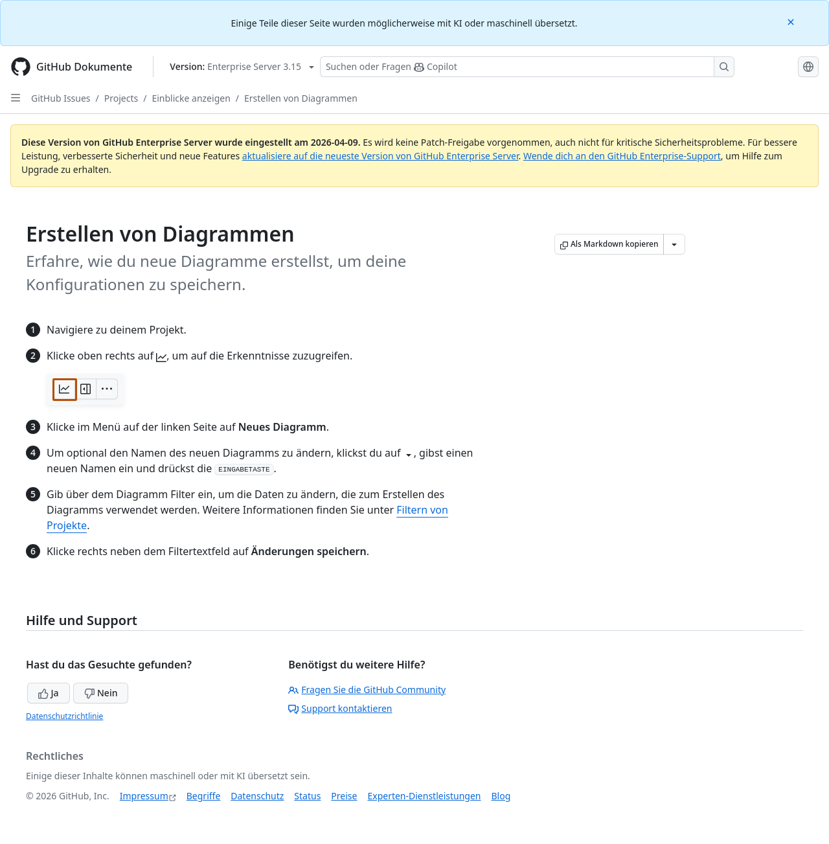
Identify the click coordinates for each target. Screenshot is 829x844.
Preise (344, 796)
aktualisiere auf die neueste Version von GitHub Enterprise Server (380, 156)
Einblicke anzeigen (191, 98)
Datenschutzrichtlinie (64, 716)
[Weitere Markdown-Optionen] (674, 244)
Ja (48, 693)
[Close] (792, 21)
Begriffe (204, 796)
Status (307, 796)
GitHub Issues (61, 98)
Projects (121, 98)
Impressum (144, 796)
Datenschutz (257, 796)
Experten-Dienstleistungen (424, 796)
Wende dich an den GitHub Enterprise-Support (622, 156)
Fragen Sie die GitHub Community (367, 689)
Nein (100, 693)
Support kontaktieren (340, 708)
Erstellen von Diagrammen (301, 98)
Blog (501, 796)
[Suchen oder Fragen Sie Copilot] (527, 66)
